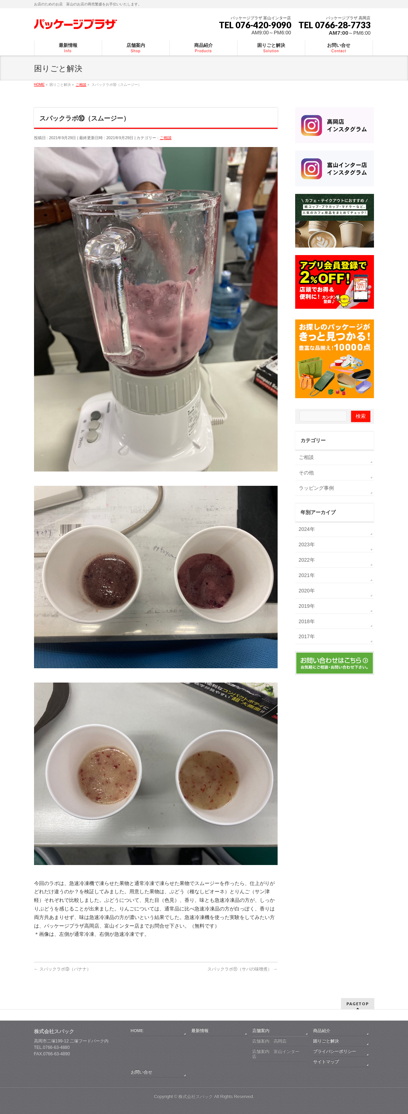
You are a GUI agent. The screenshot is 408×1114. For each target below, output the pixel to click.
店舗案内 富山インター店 (275, 1053)
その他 (306, 472)
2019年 (307, 606)
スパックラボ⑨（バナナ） (62, 969)
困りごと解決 (326, 1040)
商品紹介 (321, 1029)
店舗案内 (260, 1029)
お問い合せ (141, 1071)
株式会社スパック (54, 1031)
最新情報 (199, 1029)
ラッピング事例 (316, 488)
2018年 (307, 621)
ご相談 (166, 138)
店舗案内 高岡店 (269, 1040)
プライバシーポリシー (334, 1050)
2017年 (307, 636)
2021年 (307, 575)
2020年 (307, 590)
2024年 (307, 529)
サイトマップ (326, 1061)
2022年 (307, 560)
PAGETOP (357, 1003)
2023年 (307, 544)
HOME (137, 1029)
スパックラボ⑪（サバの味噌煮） (242, 969)
